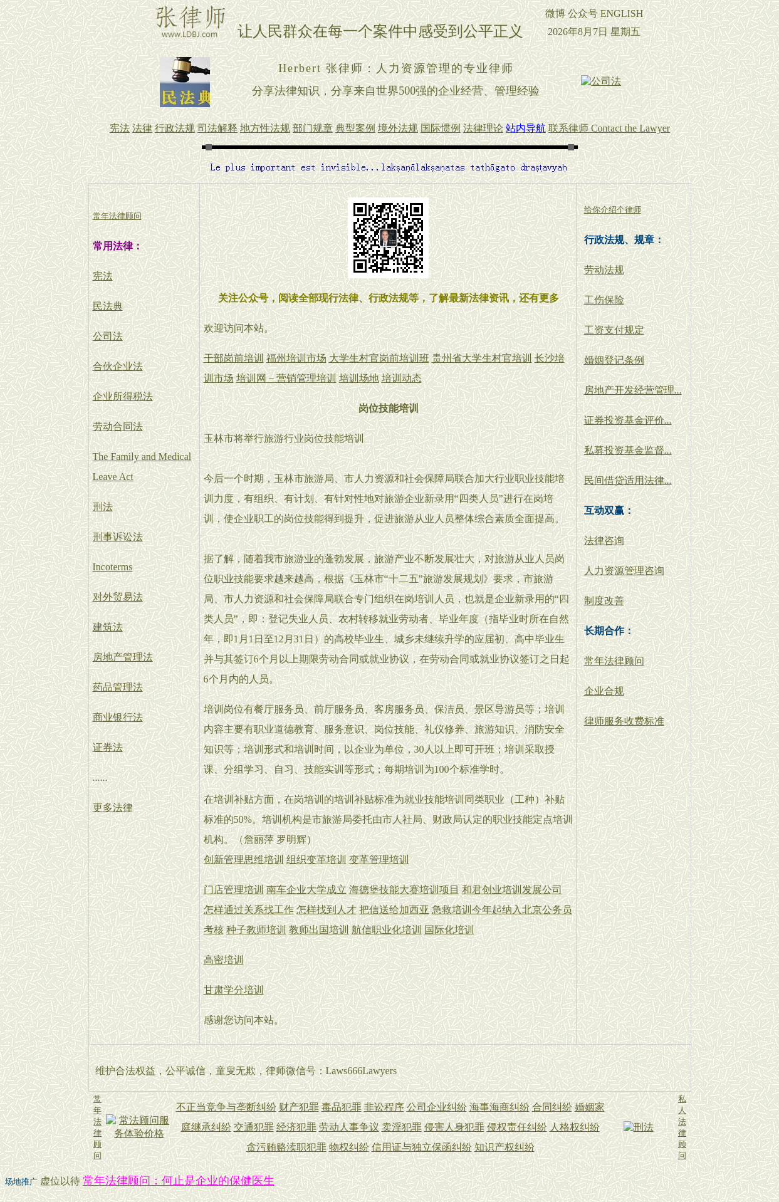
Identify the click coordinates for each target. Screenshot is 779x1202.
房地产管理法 (123, 657)
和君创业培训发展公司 (512, 889)
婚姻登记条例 (614, 360)
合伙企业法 (118, 366)
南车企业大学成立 (306, 889)
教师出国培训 (319, 929)
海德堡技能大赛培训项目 (404, 889)
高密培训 (224, 959)
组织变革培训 (316, 859)
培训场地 (359, 378)
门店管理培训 (234, 889)
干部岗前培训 (234, 358)
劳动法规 (604, 269)
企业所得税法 (123, 396)
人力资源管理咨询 (624, 570)
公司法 (108, 336)
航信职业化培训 (387, 929)
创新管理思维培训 (244, 859)
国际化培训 (449, 929)
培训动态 (402, 378)
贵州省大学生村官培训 (482, 358)
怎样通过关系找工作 (249, 909)
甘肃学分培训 (234, 990)
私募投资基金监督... (628, 450)
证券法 (108, 747)
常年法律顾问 (614, 661)
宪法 (103, 276)
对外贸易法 (118, 597)
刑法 (103, 506)
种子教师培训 (256, 929)
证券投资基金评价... (628, 420)
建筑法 (108, 627)
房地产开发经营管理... (633, 390)
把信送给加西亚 (394, 909)
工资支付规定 (614, 330)
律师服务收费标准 (624, 721)
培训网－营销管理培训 (286, 378)
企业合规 (604, 691)
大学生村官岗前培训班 (379, 358)
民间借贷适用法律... (628, 480)
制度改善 (604, 600)
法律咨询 (604, 540)
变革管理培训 (379, 859)
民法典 (108, 306)
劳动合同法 (118, 426)
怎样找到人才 (326, 909)
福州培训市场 (296, 358)
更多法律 (113, 807)
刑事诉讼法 (118, 536)
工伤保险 (604, 300)
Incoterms (113, 567)
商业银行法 (118, 717)
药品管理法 (118, 687)
